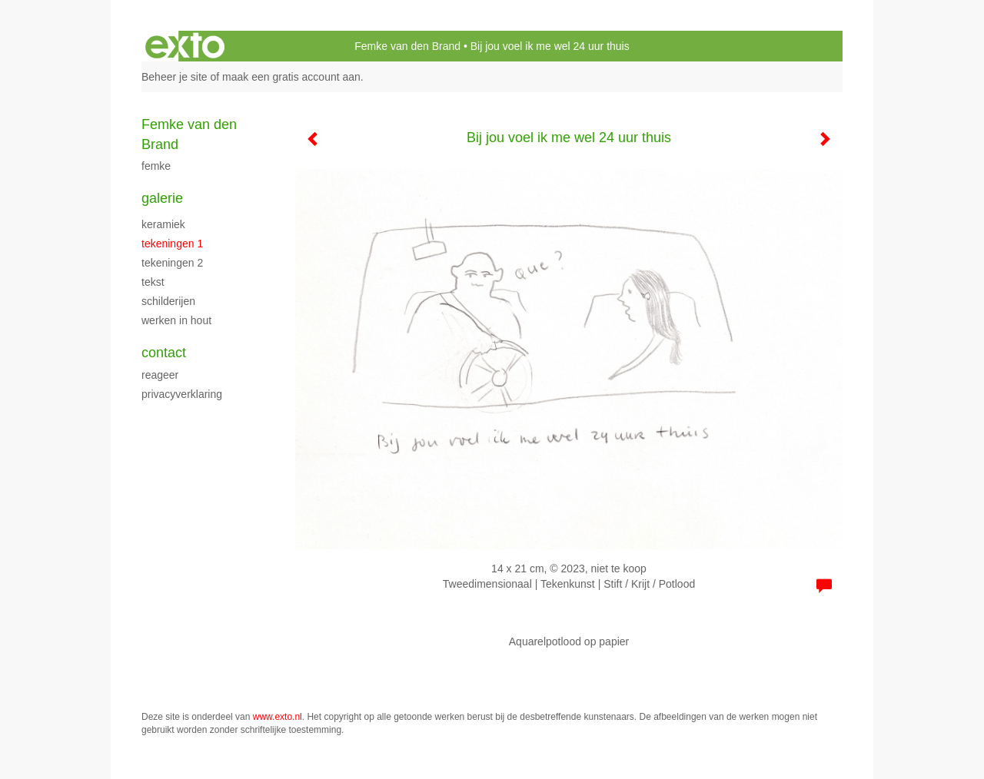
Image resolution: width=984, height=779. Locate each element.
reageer (159, 375)
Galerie (162, 198)
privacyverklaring (181, 394)
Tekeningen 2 (172, 263)
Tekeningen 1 (172, 243)
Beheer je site (174, 77)
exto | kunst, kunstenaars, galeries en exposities (184, 46)
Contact (163, 352)
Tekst (153, 282)
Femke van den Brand (407, 46)
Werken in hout (176, 320)
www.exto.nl (277, 716)
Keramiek (163, 224)
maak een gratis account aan (291, 77)
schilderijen (168, 301)
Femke (156, 166)
